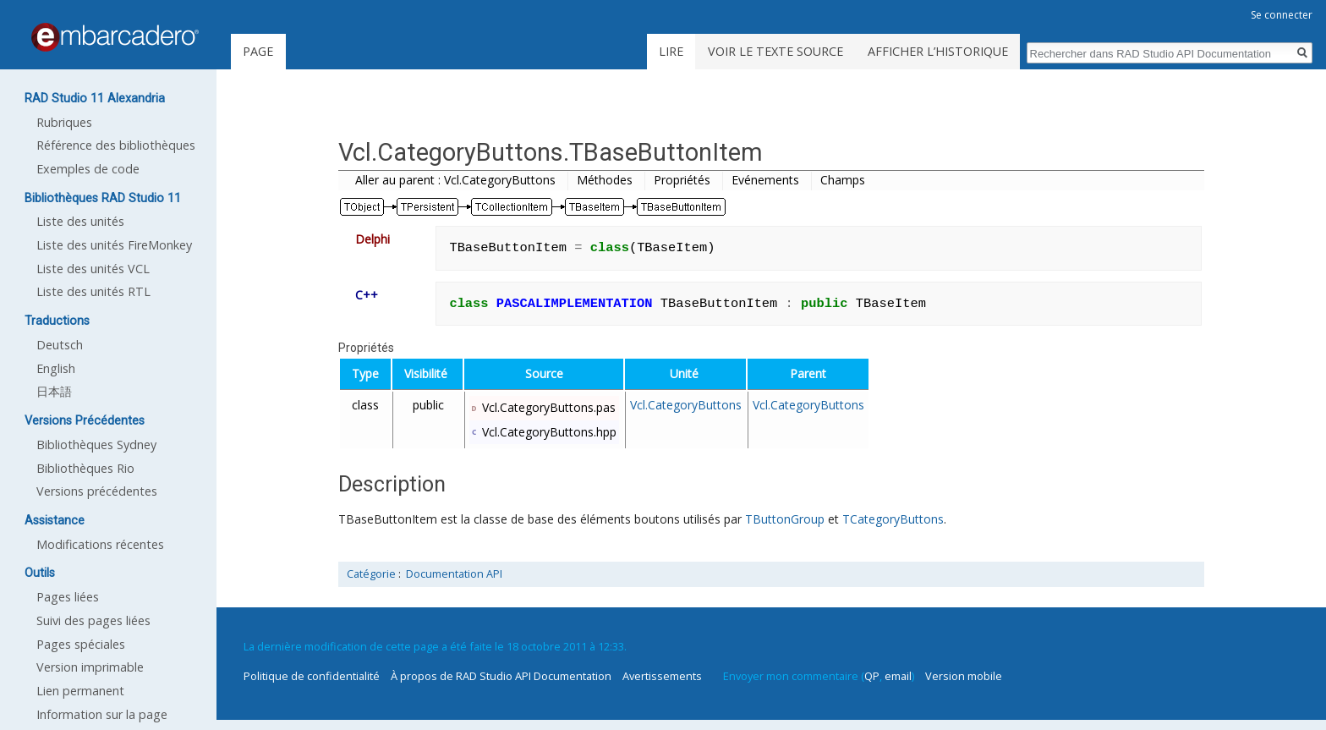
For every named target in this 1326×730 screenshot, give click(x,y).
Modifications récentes (100, 544)
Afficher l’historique (938, 51)
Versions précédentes (96, 491)
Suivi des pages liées (93, 620)
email (898, 675)
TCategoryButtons (893, 519)
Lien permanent (80, 691)
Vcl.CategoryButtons (686, 405)
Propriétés (682, 180)
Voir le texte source (775, 51)
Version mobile (963, 675)
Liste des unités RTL (93, 291)
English (55, 368)
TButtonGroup (785, 519)
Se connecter (1281, 15)
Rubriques (64, 122)
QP (871, 675)
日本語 (54, 391)
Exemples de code (88, 169)
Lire (671, 51)
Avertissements (662, 675)
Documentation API (454, 574)
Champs (842, 180)
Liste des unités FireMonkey (114, 245)
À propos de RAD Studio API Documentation (501, 675)
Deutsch (59, 345)
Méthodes (605, 180)
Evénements (765, 180)
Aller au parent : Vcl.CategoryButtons (455, 180)
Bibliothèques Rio (85, 468)
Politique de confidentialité (312, 675)
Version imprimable (90, 667)
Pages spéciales (80, 644)
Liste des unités (80, 221)
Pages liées (67, 597)
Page (258, 51)
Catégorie (371, 574)
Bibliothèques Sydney (96, 444)
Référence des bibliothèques (115, 145)
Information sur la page (101, 714)
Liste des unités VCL (93, 269)
